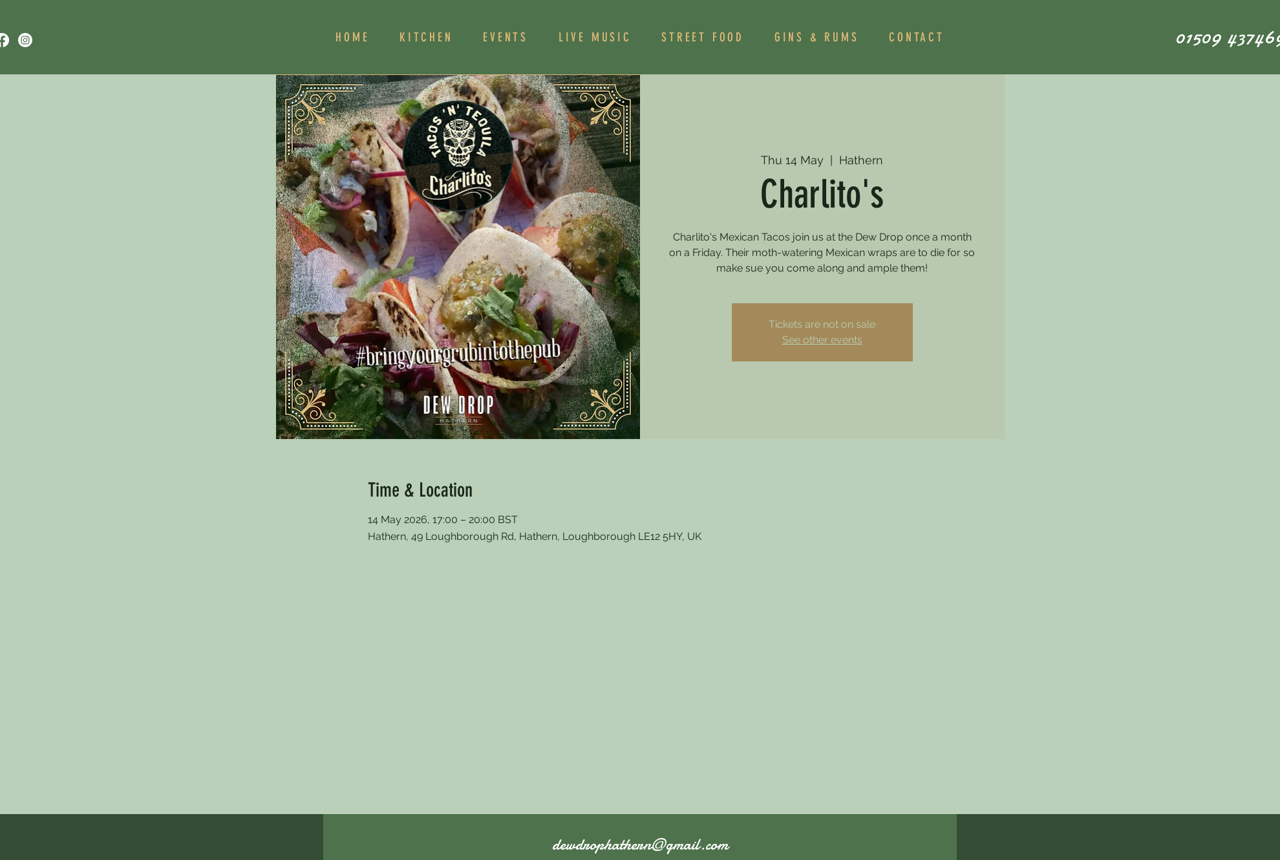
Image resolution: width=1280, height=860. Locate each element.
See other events (822, 340)
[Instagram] (25, 40)
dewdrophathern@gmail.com (640, 844)
